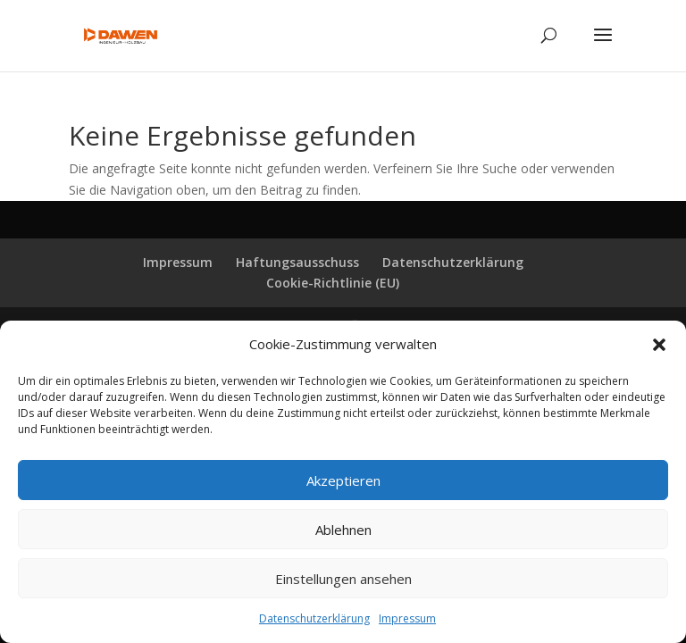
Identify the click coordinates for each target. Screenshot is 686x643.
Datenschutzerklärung (314, 618)
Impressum (407, 618)
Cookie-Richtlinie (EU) (332, 282)
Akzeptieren (343, 480)
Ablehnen (343, 530)
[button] (659, 345)
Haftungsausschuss (297, 262)
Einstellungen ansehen (343, 579)
